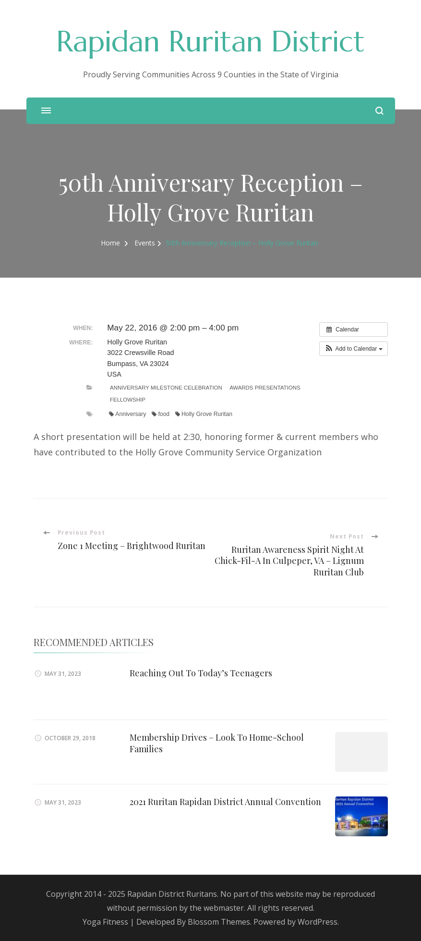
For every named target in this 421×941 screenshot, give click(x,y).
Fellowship (127, 400)
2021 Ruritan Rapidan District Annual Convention (225, 801)
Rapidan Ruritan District (210, 42)
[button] (353, 348)
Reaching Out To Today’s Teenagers (201, 673)
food (160, 414)
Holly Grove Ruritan (203, 414)
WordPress (317, 922)
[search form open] (379, 111)
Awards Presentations (264, 388)
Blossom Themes (219, 922)
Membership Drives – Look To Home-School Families (217, 743)
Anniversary (127, 414)
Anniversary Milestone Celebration (166, 388)
